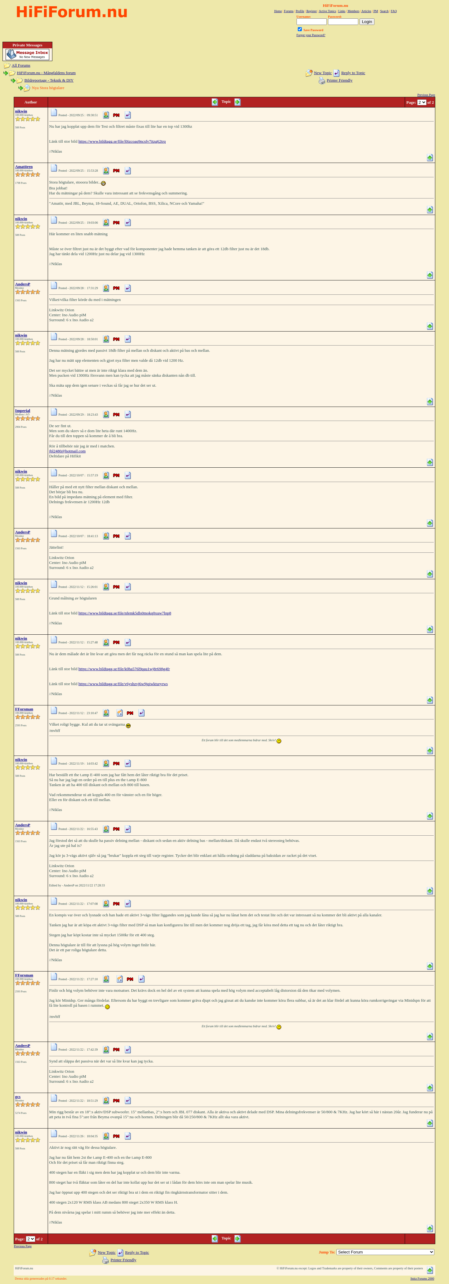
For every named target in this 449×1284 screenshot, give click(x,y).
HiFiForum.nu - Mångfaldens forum (46, 72)
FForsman (24, 709)
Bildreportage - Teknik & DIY (49, 80)
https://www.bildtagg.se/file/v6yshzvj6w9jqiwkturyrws (123, 683)
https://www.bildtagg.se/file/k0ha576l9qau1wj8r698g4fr (124, 668)
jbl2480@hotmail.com (67, 451)
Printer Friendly (340, 80)
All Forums (21, 65)
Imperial (22, 410)
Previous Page (426, 95)
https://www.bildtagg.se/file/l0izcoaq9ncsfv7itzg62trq (122, 141)
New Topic (323, 72)
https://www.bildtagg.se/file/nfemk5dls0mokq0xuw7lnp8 (124, 613)
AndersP (22, 284)
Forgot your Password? (311, 35)
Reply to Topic (353, 72)
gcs (18, 1096)
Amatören (24, 166)
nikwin (21, 111)
